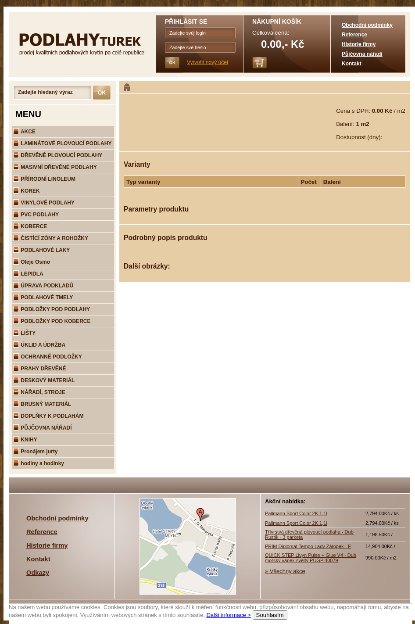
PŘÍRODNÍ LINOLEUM (44, 179)
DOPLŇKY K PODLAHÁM (48, 416)
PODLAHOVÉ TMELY (43, 297)
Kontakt (351, 64)
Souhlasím (270, 615)
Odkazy (37, 572)
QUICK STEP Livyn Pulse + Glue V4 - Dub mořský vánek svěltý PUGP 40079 (310, 557)
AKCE (24, 132)
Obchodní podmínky (367, 25)
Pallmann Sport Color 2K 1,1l (296, 513)
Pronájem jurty (35, 451)
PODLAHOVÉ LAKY (41, 250)
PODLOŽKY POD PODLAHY (51, 309)
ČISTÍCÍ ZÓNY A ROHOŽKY (50, 238)
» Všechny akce (285, 571)
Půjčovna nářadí (362, 54)
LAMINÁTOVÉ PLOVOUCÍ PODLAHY (62, 143)
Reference (354, 35)
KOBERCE (30, 226)
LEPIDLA (28, 274)
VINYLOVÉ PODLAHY (44, 203)
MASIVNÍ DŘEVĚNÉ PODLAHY (55, 167)
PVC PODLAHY (36, 215)
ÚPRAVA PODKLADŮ (43, 286)
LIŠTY (24, 333)
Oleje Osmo (31, 262)
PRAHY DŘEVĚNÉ (39, 369)
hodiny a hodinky (38, 463)
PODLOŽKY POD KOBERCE (51, 321)
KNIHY (25, 440)
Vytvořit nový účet (207, 62)
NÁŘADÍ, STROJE (39, 392)
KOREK (26, 191)
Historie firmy (359, 44)
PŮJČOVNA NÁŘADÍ (42, 428)
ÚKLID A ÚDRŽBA (39, 345)
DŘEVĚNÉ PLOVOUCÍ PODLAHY (57, 155)
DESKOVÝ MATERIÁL (44, 380)
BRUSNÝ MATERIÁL (42, 404)
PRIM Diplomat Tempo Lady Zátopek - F (308, 546)
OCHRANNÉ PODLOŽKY (47, 357)
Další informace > (228, 615)
